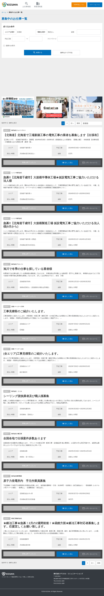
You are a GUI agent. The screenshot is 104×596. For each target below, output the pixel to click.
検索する (37, 52)
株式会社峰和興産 (16, 476)
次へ (72, 123)
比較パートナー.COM (17, 306)
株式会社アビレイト (17, 264)
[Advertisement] (52, 78)
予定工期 (8, 39)
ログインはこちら (95, 4)
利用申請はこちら (79, 4)
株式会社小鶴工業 (16, 433)
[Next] (99, 107)
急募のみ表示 (9, 45)
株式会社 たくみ (16, 391)
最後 (78, 123)
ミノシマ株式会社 (16, 173)
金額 (72, 32)
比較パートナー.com (17, 349)
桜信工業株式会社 (16, 518)
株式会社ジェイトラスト (18, 130)
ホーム (4, 12)
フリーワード (52, 39)
